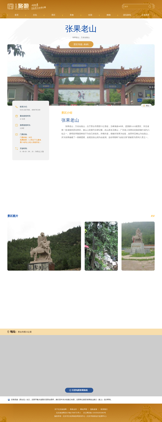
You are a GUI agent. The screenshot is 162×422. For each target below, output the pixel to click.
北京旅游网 (26, 6)
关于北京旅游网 (60, 409)
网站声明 (83, 409)
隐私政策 (93, 409)
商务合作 (73, 409)
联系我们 (104, 409)
